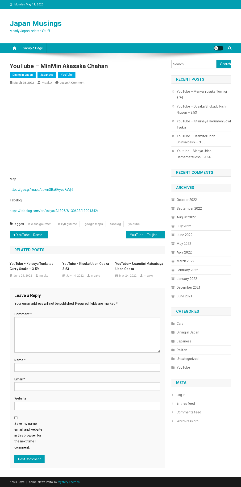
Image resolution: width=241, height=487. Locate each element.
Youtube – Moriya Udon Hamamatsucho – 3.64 (194, 154)
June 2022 (184, 235)
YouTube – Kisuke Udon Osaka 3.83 (85, 266)
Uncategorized (188, 359)
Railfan (182, 350)
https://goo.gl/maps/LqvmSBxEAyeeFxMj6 (41, 189)
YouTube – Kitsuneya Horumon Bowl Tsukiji (204, 124)
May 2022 (184, 244)
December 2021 (188, 287)
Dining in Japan (22, 74)
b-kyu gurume (67, 224)
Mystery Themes (69, 482)
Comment (23, 314)
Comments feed (189, 412)
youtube (134, 224)
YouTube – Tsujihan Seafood (147, 235)
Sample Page (33, 48)
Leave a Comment (72, 82)
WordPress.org (188, 421)
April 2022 (184, 252)
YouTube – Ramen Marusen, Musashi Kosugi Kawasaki (32, 235)
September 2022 (189, 208)
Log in (181, 395)
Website (20, 398)
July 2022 (184, 226)
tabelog (115, 224)
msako (47, 82)
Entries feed (186, 403)
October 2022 (187, 200)
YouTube (67, 74)
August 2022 (186, 217)
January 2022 (187, 279)
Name (20, 360)
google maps (93, 224)
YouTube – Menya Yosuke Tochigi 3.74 (202, 95)
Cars (180, 323)
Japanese (47, 74)
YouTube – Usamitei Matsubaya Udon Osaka (139, 266)
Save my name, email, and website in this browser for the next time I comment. (28, 435)
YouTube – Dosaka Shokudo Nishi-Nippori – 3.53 (202, 109)
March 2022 (185, 261)
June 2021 (184, 296)
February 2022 (187, 270)
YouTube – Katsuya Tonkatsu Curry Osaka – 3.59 (31, 266)
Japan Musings (36, 23)
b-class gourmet (39, 224)
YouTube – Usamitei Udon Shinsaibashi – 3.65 (196, 139)
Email (19, 379)
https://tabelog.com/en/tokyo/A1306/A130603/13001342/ (54, 211)
